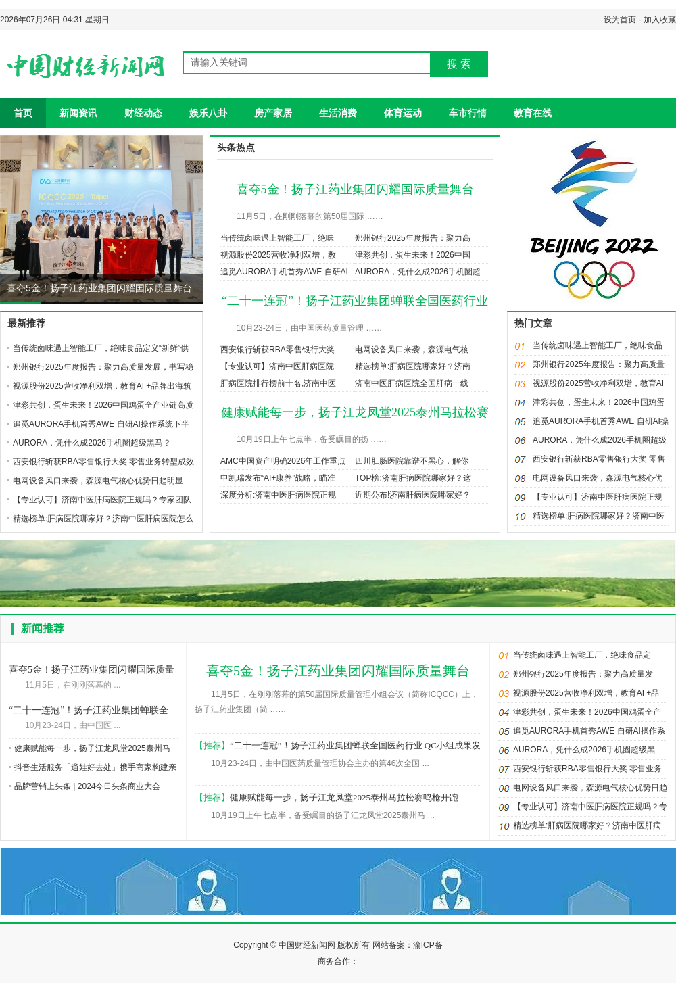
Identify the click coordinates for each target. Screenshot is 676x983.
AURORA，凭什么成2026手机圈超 (418, 272)
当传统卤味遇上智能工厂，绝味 (277, 238)
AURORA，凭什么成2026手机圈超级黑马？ (92, 443)
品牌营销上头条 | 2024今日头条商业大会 (87, 786)
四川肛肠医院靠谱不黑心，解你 (411, 461)
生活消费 (338, 112)
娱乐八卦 (208, 112)
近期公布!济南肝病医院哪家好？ (412, 495)
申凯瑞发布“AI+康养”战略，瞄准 (277, 478)
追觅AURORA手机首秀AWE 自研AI (284, 272)
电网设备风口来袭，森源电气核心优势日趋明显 (98, 480)
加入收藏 (660, 19)
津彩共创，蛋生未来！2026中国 (412, 255)
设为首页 (620, 19)
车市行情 (468, 112)
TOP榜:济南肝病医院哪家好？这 (413, 478)
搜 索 (459, 64)
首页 (23, 112)
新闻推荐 (42, 628)
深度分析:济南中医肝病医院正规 (278, 495)
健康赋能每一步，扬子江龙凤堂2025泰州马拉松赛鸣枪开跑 (344, 797)
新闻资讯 (78, 112)
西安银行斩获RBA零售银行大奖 (277, 349)
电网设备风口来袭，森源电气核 (411, 349)
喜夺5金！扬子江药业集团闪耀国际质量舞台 (99, 288)
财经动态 (143, 112)
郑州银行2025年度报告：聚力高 (412, 238)
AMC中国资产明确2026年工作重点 (282, 461)
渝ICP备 (428, 945)
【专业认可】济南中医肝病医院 (277, 366)
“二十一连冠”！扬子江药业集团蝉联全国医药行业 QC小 (88, 711)
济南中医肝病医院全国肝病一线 (411, 383)
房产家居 (273, 112)
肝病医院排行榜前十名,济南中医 (278, 383)
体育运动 (403, 112)
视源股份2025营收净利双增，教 (278, 255)
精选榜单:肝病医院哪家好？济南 (412, 366)
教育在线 (533, 112)
